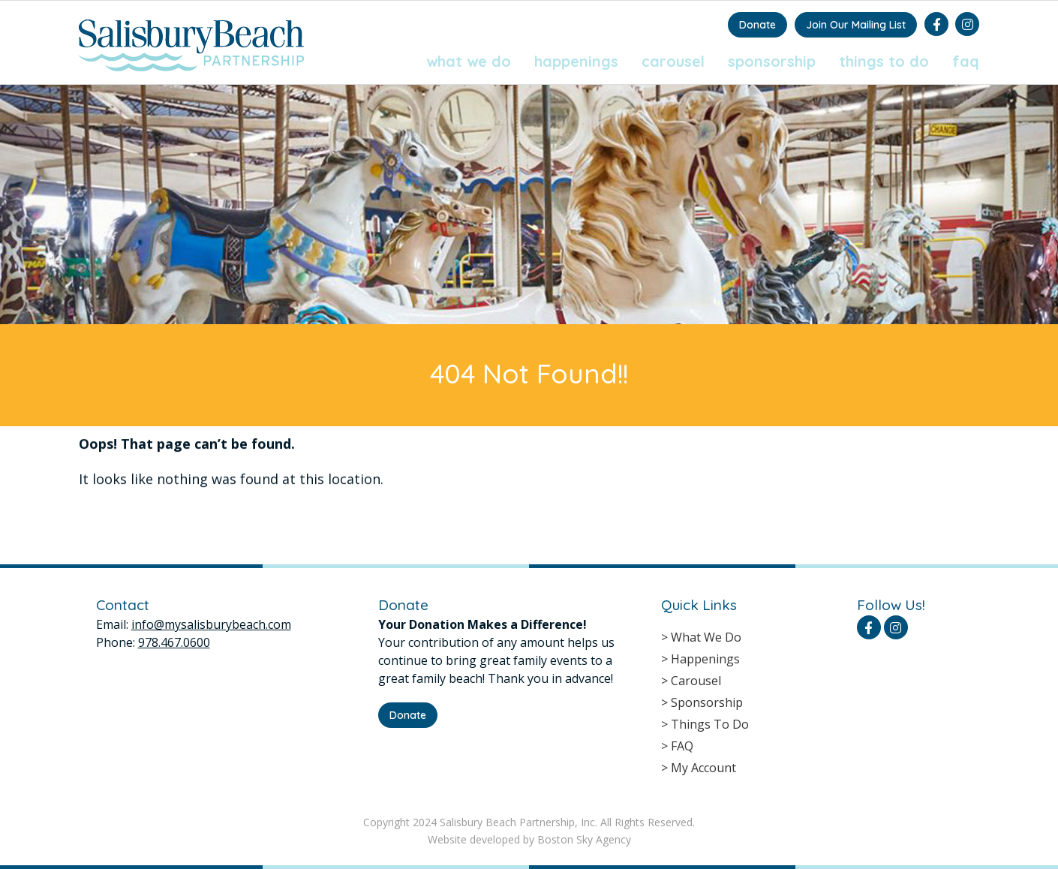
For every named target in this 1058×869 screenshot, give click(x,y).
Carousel (673, 61)
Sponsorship (772, 61)
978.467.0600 (174, 642)
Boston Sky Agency (584, 839)
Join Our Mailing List (856, 25)
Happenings (576, 61)
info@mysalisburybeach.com (211, 624)
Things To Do (884, 61)
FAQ (965, 61)
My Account (703, 767)
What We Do (468, 61)
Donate (757, 25)
